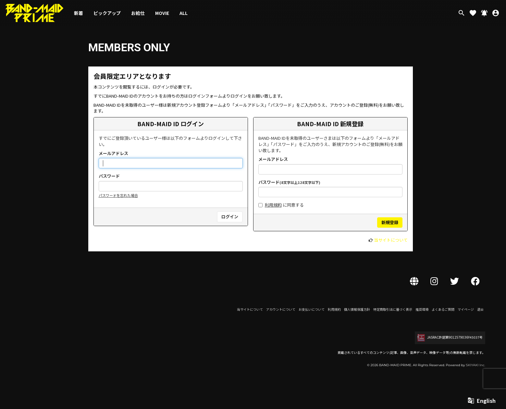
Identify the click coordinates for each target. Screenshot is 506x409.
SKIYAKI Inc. (475, 365)
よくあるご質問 (443, 309)
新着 (78, 13)
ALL (183, 13)
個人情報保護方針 (357, 309)
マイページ (466, 309)
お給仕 (138, 13)
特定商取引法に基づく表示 (392, 309)
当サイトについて (391, 240)
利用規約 (273, 205)
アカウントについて (280, 309)
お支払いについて (312, 309)
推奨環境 (421, 309)
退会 (480, 309)
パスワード (109, 176)
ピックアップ (107, 13)
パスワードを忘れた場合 (118, 195)
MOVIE (162, 13)
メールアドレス (113, 153)
